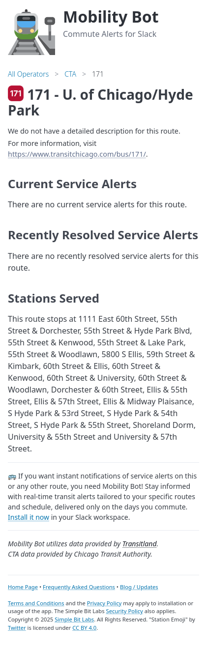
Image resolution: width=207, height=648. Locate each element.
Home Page (23, 587)
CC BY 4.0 (84, 627)
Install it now (28, 517)
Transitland (139, 543)
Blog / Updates (139, 587)
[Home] (31, 30)
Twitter (17, 627)
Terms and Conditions (36, 603)
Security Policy (124, 611)
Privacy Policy (104, 603)
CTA (70, 74)
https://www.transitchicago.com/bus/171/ (77, 154)
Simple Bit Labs (74, 619)
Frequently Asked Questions (79, 587)
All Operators (28, 74)
